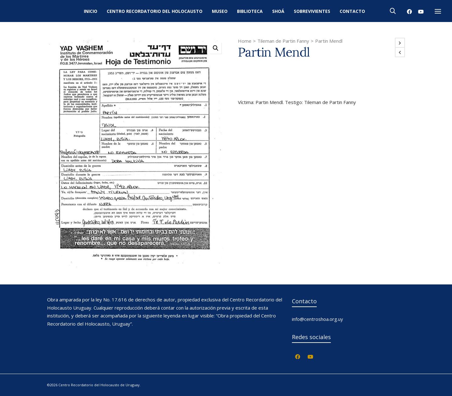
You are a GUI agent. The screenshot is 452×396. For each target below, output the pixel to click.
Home (244, 41)
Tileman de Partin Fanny (283, 41)
